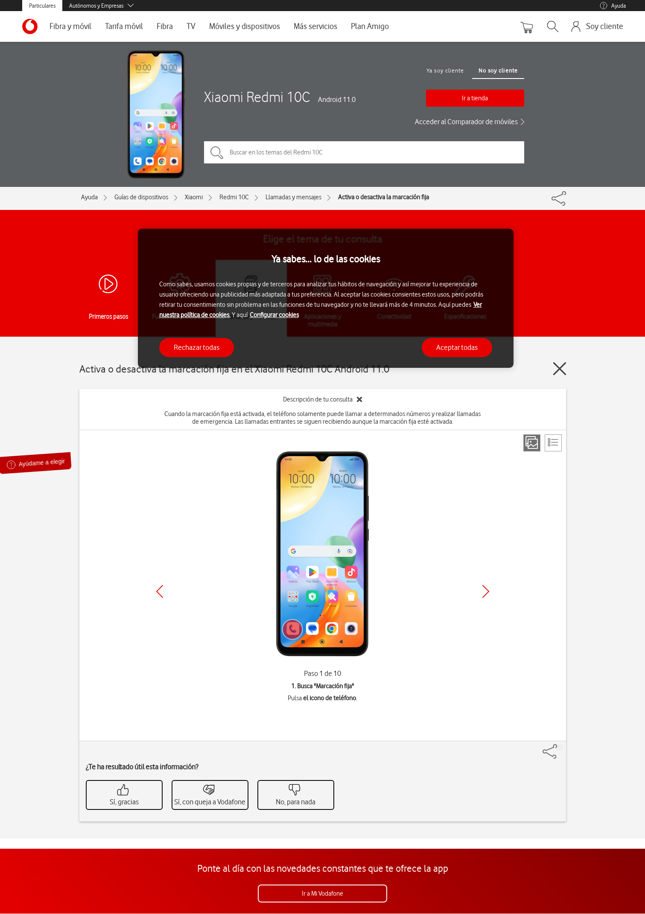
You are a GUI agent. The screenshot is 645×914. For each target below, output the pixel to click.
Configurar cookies (274, 315)
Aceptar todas (457, 347)
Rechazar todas (196, 347)
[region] (326, 298)
